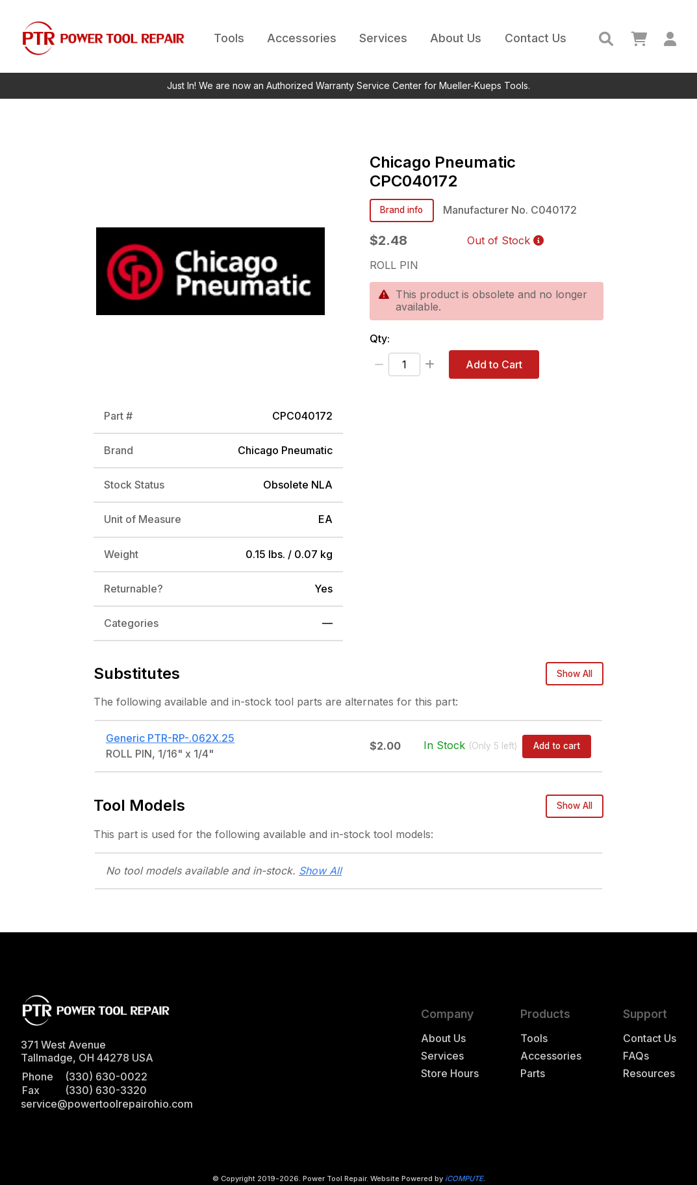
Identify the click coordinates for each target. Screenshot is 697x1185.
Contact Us (535, 38)
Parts (532, 1073)
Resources (649, 1073)
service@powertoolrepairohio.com (107, 1103)
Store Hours (450, 1073)
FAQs (636, 1056)
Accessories (301, 38)
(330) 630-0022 (106, 1076)
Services (383, 38)
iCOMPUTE (464, 1178)
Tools (229, 38)
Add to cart (556, 746)
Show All (574, 674)
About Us (455, 38)
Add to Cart (494, 364)
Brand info (401, 210)
